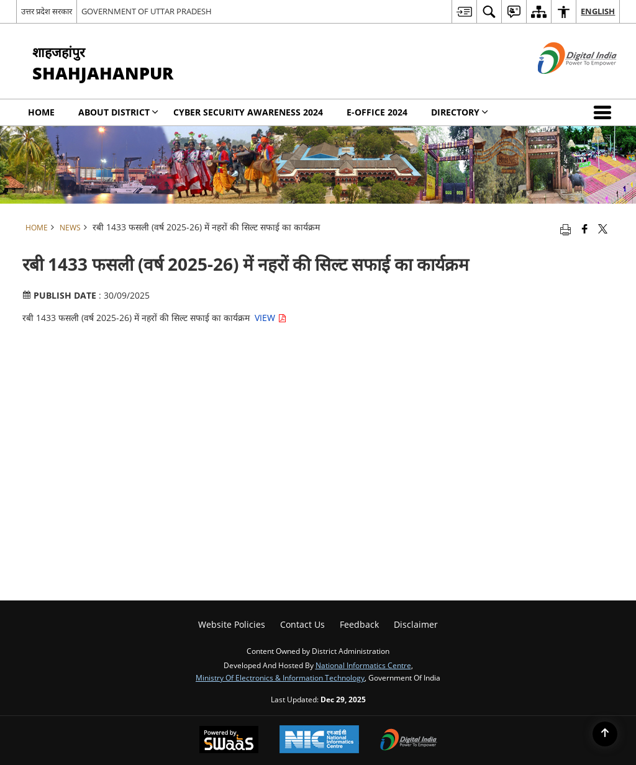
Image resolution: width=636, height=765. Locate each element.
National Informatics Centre (363, 665)
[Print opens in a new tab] (565, 228)
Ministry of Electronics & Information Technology (280, 677)
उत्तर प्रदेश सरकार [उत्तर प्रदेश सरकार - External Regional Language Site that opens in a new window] (46, 11)
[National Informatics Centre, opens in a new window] (319, 740)
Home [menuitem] (41, 112)
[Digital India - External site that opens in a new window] (562, 84)
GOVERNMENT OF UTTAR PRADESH (146, 11)
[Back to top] (605, 734)
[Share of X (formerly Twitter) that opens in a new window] (603, 228)
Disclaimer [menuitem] (416, 624)
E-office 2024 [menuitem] (377, 112)
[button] (605, 112)
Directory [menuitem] (459, 112)
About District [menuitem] (118, 112)
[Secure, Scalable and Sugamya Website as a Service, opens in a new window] (229, 741)
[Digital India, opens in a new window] (409, 741)
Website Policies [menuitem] (231, 624)
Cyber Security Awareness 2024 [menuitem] (248, 112)
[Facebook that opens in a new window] (585, 228)
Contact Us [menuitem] (302, 624)
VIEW (270, 318)
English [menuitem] (598, 11)
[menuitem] (464, 11)
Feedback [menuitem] (359, 624)
